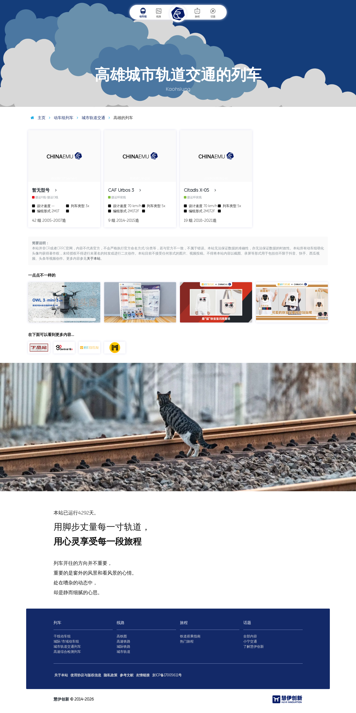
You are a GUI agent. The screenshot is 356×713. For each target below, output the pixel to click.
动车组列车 (59, 117)
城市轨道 (123, 652)
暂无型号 (43, 190)
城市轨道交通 (89, 117)
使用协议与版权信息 (85, 675)
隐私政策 (110, 675)
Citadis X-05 (199, 190)
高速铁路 (123, 641)
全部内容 (250, 636)
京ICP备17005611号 (167, 675)
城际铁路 (123, 647)
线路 (158, 12)
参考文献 (127, 675)
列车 (57, 622)
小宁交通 (250, 641)
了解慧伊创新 (253, 647)
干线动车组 (62, 636)
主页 (36, 117)
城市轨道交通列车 (67, 647)
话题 (213, 12)
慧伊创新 (61, 699)
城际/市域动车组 (66, 641)
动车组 (143, 12)
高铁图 (122, 636)
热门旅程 (187, 641)
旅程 (197, 12)
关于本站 (93, 258)
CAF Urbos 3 (123, 190)
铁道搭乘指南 (190, 636)
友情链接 (143, 675)
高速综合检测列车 (67, 652)
